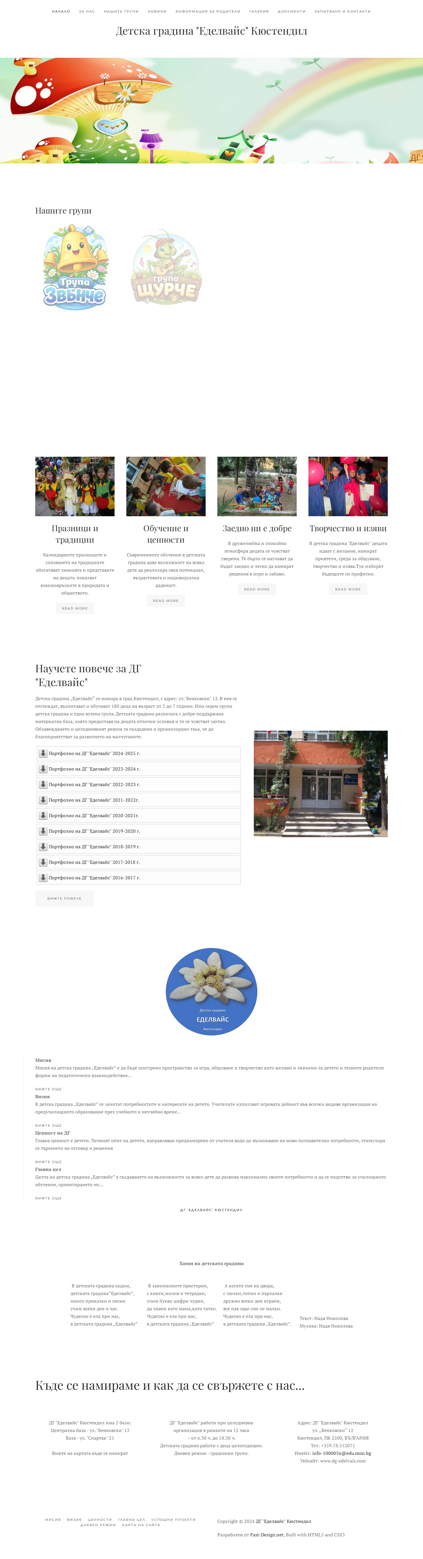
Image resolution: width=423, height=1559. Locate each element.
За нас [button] (87, 11)
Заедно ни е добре (257, 527)
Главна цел (131, 1520)
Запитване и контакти (343, 11)
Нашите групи (121, 11)
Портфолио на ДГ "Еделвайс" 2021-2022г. (94, 800)
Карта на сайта (141, 1525)
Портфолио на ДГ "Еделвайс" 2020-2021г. (94, 815)
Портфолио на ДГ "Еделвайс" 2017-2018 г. (94, 862)
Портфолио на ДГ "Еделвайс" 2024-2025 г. (94, 753)
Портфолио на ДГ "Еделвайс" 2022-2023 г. (94, 784)
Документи (292, 11)
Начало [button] (61, 11)
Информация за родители (208, 11)
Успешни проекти (173, 1520)
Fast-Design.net (266, 1534)
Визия (74, 1520)
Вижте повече (64, 898)
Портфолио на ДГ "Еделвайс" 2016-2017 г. (94, 877)
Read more (75, 608)
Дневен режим (98, 1525)
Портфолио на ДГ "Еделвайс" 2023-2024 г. (94, 769)
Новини (157, 11)
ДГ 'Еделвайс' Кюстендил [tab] (211, 1210)
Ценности (100, 1520)
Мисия (53, 1520)
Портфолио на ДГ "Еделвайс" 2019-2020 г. (94, 831)
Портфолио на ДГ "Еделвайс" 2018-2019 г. (94, 846)
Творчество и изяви (348, 527)
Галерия (259, 11)
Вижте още (48, 1089)
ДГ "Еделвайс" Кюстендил (283, 1521)
